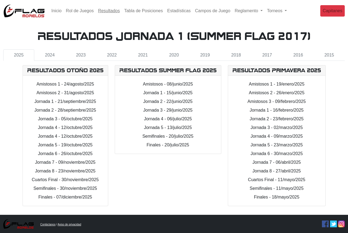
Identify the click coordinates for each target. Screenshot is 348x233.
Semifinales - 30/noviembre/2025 (65, 188)
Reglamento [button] (247, 14)
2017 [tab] (267, 55)
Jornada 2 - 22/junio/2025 (167, 101)
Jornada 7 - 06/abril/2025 (277, 162)
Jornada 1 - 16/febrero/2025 (276, 110)
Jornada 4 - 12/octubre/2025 (65, 127)
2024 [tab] (50, 55)
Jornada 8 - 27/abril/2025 (277, 171)
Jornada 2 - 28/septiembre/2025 (65, 110)
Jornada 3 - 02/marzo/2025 (276, 127)
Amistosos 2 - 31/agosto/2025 (65, 92)
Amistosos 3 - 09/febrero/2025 (276, 101)
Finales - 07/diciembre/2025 (65, 197)
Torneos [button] (275, 14)
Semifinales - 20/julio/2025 (168, 136)
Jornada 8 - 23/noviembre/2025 (65, 171)
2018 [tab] (236, 55)
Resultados (110, 14)
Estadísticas (179, 14)
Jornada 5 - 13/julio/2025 (168, 127)
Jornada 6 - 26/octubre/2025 (65, 153)
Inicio (56, 14)
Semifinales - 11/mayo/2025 (276, 188)
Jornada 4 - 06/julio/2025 (168, 119)
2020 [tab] (174, 55)
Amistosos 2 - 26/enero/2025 (276, 92)
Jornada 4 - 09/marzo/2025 (276, 136)
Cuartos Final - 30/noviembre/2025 (65, 179)
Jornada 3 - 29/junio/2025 (167, 110)
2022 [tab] (112, 55)
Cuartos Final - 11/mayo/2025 (276, 179)
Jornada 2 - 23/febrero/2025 (276, 119)
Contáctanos (47, 224)
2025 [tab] (19, 55)
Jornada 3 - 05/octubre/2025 (65, 119)
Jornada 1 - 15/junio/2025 (167, 92)
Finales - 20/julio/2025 (168, 145)
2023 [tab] (81, 55)
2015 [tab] (329, 55)
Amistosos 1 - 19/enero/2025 (276, 84)
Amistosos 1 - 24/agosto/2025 (65, 84)
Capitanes (332, 14)
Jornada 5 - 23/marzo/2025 (276, 145)
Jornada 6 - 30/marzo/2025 (276, 153)
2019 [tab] (205, 55)
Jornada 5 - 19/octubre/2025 (65, 145)
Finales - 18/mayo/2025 (276, 197)
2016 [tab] (298, 55)
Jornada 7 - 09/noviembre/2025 (65, 162)
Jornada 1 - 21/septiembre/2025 (65, 101)
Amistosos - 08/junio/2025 (168, 84)
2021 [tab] (143, 55)
